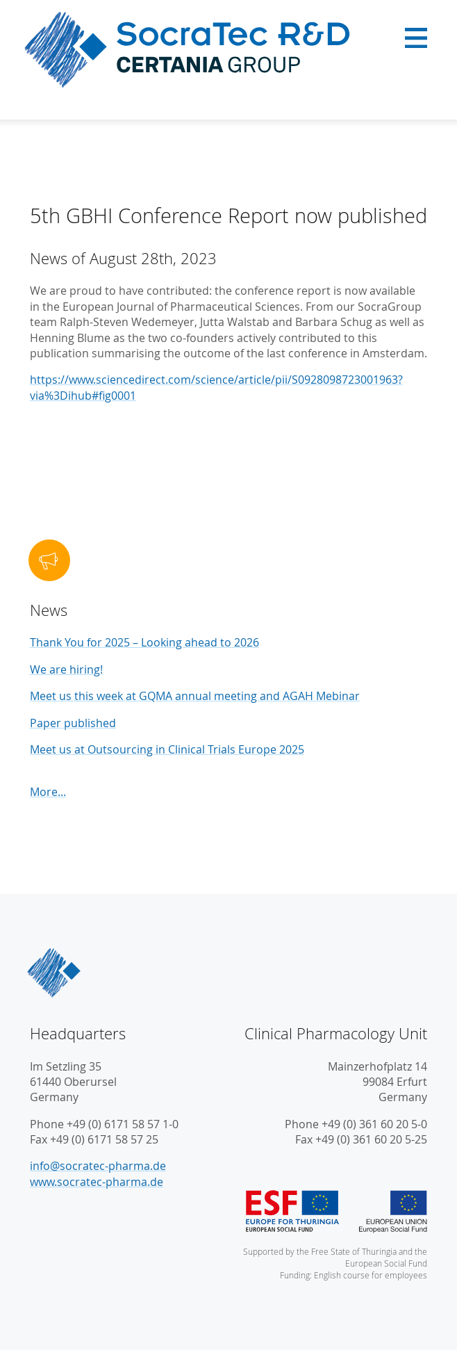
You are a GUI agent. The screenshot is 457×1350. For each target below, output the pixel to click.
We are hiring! (66, 669)
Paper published (73, 723)
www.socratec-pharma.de (96, 1181)
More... (48, 791)
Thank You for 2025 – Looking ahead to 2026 (144, 642)
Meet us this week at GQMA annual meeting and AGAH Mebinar (195, 696)
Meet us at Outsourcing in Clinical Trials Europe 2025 (167, 749)
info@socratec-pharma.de (98, 1165)
